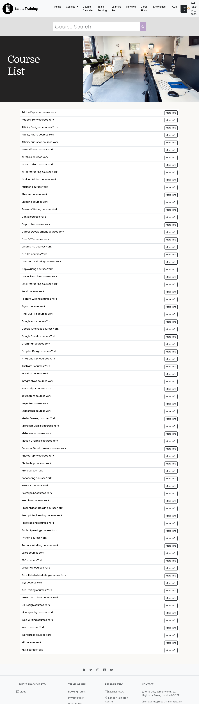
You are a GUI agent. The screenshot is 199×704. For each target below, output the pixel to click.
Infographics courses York (37, 381)
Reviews (131, 6)
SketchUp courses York (36, 567)
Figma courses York (33, 306)
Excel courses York (33, 291)
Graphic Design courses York (39, 351)
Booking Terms (77, 691)
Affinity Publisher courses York (40, 142)
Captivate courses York (36, 224)
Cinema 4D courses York (37, 246)
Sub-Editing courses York (37, 590)
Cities (21, 691)
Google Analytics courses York (40, 329)
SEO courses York (32, 560)
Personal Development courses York (44, 448)
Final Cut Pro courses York (37, 314)
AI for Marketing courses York (39, 172)
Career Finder (144, 8)
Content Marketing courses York (41, 261)
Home (57, 6)
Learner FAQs (114, 691)
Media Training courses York (39, 418)
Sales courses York (33, 553)
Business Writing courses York (39, 209)
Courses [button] (71, 6)
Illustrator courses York (36, 366)
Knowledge (159, 6)
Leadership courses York (36, 411)
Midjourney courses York (36, 433)
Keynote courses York (35, 403)
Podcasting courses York (37, 478)
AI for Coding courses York (38, 164)
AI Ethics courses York (35, 157)
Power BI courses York (35, 485)
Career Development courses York (43, 231)
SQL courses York (32, 582)
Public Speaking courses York (39, 530)
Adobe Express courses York (39, 112)
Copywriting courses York (37, 269)
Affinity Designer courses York (40, 127)
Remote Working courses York (40, 545)
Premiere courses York (35, 500)
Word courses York (33, 627)
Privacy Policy (76, 697)
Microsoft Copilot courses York (40, 426)
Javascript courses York (36, 388)
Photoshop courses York (36, 463)
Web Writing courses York (37, 620)
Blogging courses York (35, 202)
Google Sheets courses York (39, 336)
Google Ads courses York (37, 321)
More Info (171, 112)
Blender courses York (34, 194)
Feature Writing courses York (39, 299)
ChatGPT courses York (35, 239)
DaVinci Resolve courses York (39, 276)
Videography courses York (38, 612)
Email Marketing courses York (39, 284)
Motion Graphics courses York (40, 441)
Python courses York (34, 538)
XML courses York (32, 650)
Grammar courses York (36, 343)
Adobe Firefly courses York (38, 119)
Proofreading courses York (38, 523)
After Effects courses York (38, 149)
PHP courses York (32, 470)
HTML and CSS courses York (38, 358)
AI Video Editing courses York (39, 179)
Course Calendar (88, 8)
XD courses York (31, 642)
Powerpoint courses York (37, 493)
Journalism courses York (36, 396)
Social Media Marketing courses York (44, 575)
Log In (184, 9)
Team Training (102, 8)
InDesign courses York (35, 373)
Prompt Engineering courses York (42, 515)
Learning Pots (116, 8)
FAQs (174, 6)
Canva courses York (34, 217)
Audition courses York (35, 187)
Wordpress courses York (36, 635)
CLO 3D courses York (34, 254)
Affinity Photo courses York (38, 134)
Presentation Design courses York (42, 508)
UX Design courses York (36, 605)
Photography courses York (38, 455)
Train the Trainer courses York (40, 597)
